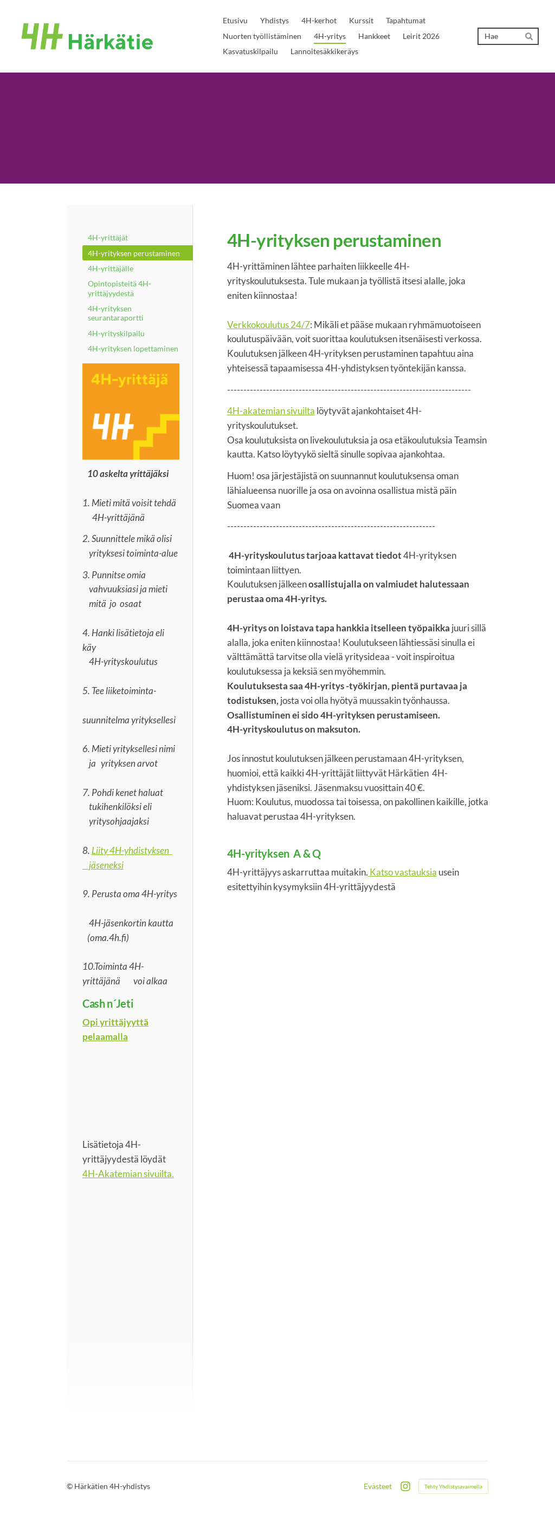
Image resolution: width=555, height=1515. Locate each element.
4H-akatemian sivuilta (271, 410)
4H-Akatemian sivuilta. (128, 1173)
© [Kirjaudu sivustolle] (70, 1486)
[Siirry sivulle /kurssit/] (130, 411)
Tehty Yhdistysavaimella (453, 1486)
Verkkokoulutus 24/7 (268, 324)
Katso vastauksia (402, 872)
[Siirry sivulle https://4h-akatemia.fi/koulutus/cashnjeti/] (130, 1091)
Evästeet (378, 1486)
